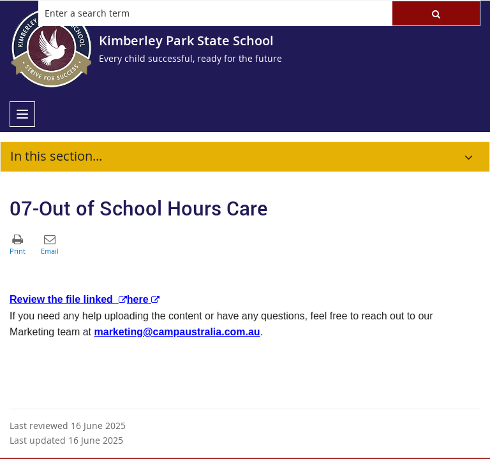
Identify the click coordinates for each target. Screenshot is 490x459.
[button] (436, 13)
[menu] (22, 114)
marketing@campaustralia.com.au (177, 331)
